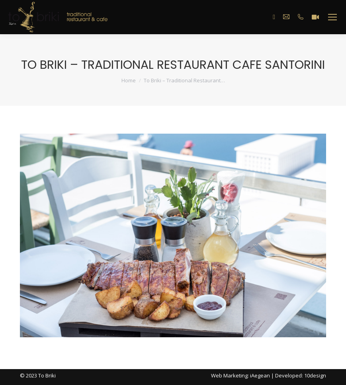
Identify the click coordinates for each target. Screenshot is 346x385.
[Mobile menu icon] (332, 17)
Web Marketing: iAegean (240, 375)
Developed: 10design (300, 375)
